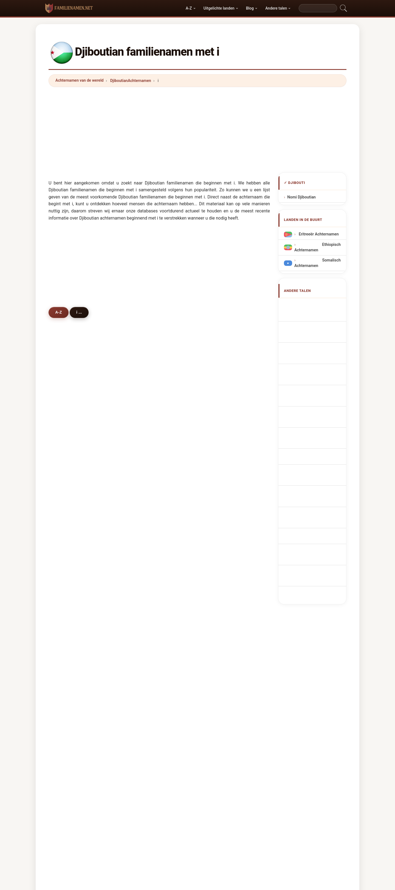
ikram (68, 609)
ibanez (219, 622)
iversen (145, 595)
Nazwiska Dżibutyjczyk (318, 396)
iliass (143, 649)
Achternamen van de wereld (79, 80)
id (140, 635)
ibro (66, 542)
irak (141, 542)
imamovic (147, 622)
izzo (217, 529)
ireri (66, 529)
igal (141, 462)
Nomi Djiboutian (301, 197)
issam (219, 609)
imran (143, 529)
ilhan (217, 556)
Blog (250, 8)
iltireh (68, 436)
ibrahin (144, 489)
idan (67, 516)
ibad (67, 502)
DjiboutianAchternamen (130, 80)
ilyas (67, 476)
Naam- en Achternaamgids (182, 792)
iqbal (217, 582)
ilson (67, 649)
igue (217, 462)
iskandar (146, 609)
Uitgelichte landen (219, 8)
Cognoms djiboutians (317, 369)
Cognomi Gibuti (311, 357)
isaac (218, 595)
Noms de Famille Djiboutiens (317, 328)
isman (219, 422)
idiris (218, 489)
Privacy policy (225, 792)
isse (142, 436)
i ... (80, 312)
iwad (142, 476)
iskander (221, 569)
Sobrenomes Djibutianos (307, 384)
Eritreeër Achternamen (318, 234)
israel (68, 622)
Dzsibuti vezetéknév (315, 437)
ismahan (221, 502)
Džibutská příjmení (314, 407)
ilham (143, 556)
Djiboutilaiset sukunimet (319, 427)
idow (217, 516)
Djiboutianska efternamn (308, 466)
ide (141, 502)
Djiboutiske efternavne (317, 417)
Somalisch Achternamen (317, 263)
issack (144, 449)
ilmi (216, 436)
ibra (66, 556)
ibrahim (70, 409)
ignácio (145, 662)
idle (66, 462)
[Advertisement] (197, 129)
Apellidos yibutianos (316, 305)
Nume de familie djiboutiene (317, 450)
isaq (67, 635)
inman (144, 569)
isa (216, 635)
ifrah (142, 516)
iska (67, 569)
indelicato (147, 582)
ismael (144, 409)
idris (67, 449)
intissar (70, 582)
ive (66, 595)
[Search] (318, 8)
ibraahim (221, 449)
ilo (65, 662)
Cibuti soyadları (311, 479)
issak (68, 489)
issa (142, 422)
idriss (68, 422)
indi (216, 649)
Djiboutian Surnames (316, 315)
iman (218, 476)
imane (219, 542)
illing (217, 662)
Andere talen (276, 8)
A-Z (189, 8)
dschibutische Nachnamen (308, 344)
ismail (219, 409)
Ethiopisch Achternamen (317, 247)
